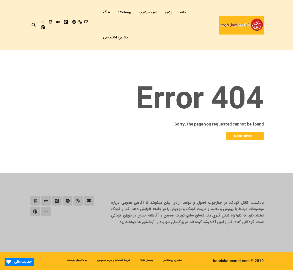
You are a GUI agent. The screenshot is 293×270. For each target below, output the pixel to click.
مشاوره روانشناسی (172, 260)
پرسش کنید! (146, 260)
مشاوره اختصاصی (115, 37)
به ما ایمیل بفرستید (77, 260)
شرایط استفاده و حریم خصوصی (113, 260)
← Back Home (244, 136)
